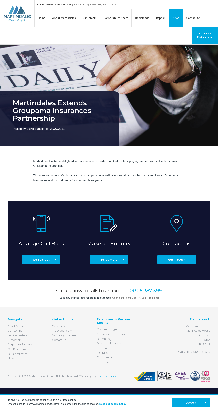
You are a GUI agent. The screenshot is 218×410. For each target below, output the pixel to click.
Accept (191, 403)
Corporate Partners (116, 18)
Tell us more (108, 259)
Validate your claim (64, 335)
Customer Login (107, 329)
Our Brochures (17, 349)
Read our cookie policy (112, 403)
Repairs (161, 18)
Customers (90, 18)
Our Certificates (17, 354)
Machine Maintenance (111, 343)
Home (41, 18)
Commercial (104, 357)
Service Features (18, 335)
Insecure (102, 348)
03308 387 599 (63, 4)
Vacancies (58, 326)
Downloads (142, 18)
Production (104, 362)
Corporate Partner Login (205, 35)
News (176, 18)
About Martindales (64, 18)
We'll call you (41, 259)
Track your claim (62, 331)
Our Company (16, 331)
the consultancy (106, 376)
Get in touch (176, 259)
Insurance (103, 353)
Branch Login (105, 339)
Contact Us (193, 18)
